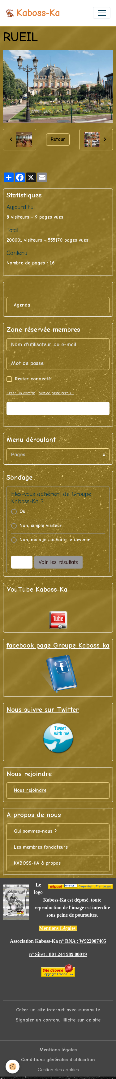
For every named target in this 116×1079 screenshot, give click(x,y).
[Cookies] (12, 1066)
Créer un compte (20, 393)
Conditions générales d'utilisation (58, 1059)
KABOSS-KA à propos (37, 863)
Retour (58, 139)
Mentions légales (58, 1050)
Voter (21, 562)
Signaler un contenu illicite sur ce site (58, 1020)
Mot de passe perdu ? (56, 393)
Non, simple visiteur (40, 525)
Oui (23, 511)
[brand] (33, 13)
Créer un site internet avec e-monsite (58, 1010)
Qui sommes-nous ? (35, 831)
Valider (58, 408)
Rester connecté (33, 379)
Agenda (22, 305)
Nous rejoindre (30, 790)
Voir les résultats (58, 562)
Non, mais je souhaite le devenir (54, 539)
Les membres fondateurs (41, 847)
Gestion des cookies (58, 1070)
